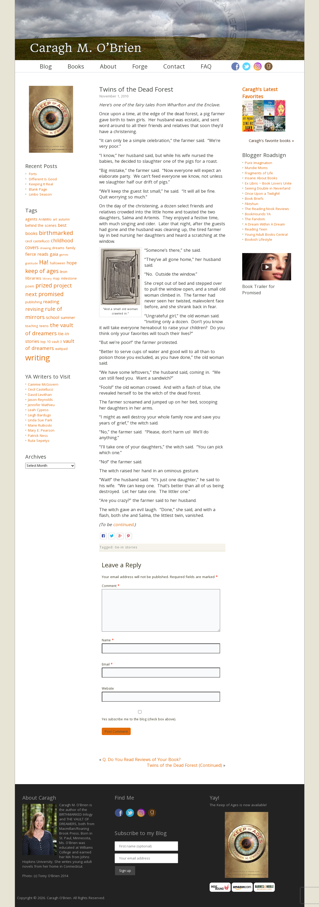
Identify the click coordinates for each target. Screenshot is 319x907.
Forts (33, 173)
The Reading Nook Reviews (267, 208)
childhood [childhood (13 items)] (62, 240)
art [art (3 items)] (55, 219)
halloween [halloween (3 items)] (57, 263)
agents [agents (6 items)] (31, 219)
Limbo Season (40, 194)
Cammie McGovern (43, 384)
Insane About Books (261, 178)
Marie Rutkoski (40, 425)
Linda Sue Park (40, 420)
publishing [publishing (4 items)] (33, 302)
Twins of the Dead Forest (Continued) (184, 765)
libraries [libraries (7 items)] (33, 278)
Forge (140, 66)
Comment (110, 586)
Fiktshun (251, 203)
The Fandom (255, 219)
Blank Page (38, 189)
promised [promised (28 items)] (51, 294)
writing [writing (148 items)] (37, 357)
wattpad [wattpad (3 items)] (61, 349)
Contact (174, 66)
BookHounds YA (258, 214)
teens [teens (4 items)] (44, 325)
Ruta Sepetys (38, 440)
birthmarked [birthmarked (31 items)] (56, 233)
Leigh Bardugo (39, 415)
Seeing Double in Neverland (267, 188)
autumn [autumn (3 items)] (64, 219)
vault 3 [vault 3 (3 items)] (57, 341)
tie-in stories (126, 547)
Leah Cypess (38, 409)
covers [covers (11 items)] (32, 247)
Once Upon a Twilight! (262, 193)
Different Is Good (43, 179)
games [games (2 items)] (63, 254)
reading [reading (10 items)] (51, 301)
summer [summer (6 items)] (68, 317)
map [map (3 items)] (56, 278)
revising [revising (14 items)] (34, 309)
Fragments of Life (259, 173)
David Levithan (40, 394)
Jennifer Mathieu (41, 404)
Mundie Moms (256, 167)
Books (76, 66)
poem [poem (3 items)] (29, 286)
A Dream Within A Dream (265, 224)
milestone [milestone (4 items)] (69, 278)
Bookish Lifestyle (258, 239)
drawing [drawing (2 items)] (45, 248)
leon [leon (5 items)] (63, 271)
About (108, 66)
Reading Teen (256, 229)
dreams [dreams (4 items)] (58, 247)
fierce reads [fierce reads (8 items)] (36, 254)
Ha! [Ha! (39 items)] (44, 262)
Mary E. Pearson (41, 430)
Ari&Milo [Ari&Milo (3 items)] (45, 219)
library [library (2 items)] (47, 278)
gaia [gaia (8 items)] (54, 254)
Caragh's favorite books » (271, 140)
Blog (46, 66)
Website (108, 688)
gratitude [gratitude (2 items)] (31, 263)
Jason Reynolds (40, 399)
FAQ (206, 66)
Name (108, 640)
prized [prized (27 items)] (44, 285)
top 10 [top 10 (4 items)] (45, 341)
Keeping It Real (41, 184)
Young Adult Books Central (266, 234)
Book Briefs (254, 198)
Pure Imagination (258, 162)
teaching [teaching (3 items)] (31, 326)
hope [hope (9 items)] (72, 263)
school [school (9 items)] (52, 317)
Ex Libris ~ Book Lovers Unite (268, 183)
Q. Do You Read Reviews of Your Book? (142, 759)
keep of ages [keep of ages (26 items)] (42, 271)
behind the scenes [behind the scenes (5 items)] (41, 225)
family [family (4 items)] (70, 247)
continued (123, 524)
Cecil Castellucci (40, 389)
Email (107, 664)
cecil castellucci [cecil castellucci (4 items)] (37, 241)
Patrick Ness (38, 435)
